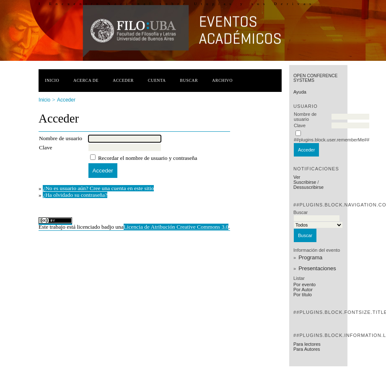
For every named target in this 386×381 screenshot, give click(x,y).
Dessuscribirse (308, 187)
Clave (300, 125)
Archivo (222, 80)
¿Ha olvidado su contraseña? (75, 195)
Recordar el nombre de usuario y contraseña (147, 158)
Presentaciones (317, 268)
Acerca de (85, 80)
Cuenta (157, 80)
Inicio (52, 80)
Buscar (189, 80)
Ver (297, 177)
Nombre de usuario (305, 117)
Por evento (304, 284)
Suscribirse (304, 182)
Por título (302, 294)
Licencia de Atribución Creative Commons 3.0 (176, 227)
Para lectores (307, 344)
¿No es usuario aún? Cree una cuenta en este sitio (98, 188)
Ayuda (299, 91)
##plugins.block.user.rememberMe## (331, 139)
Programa (310, 257)
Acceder (123, 80)
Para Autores (306, 349)
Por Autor (303, 289)
